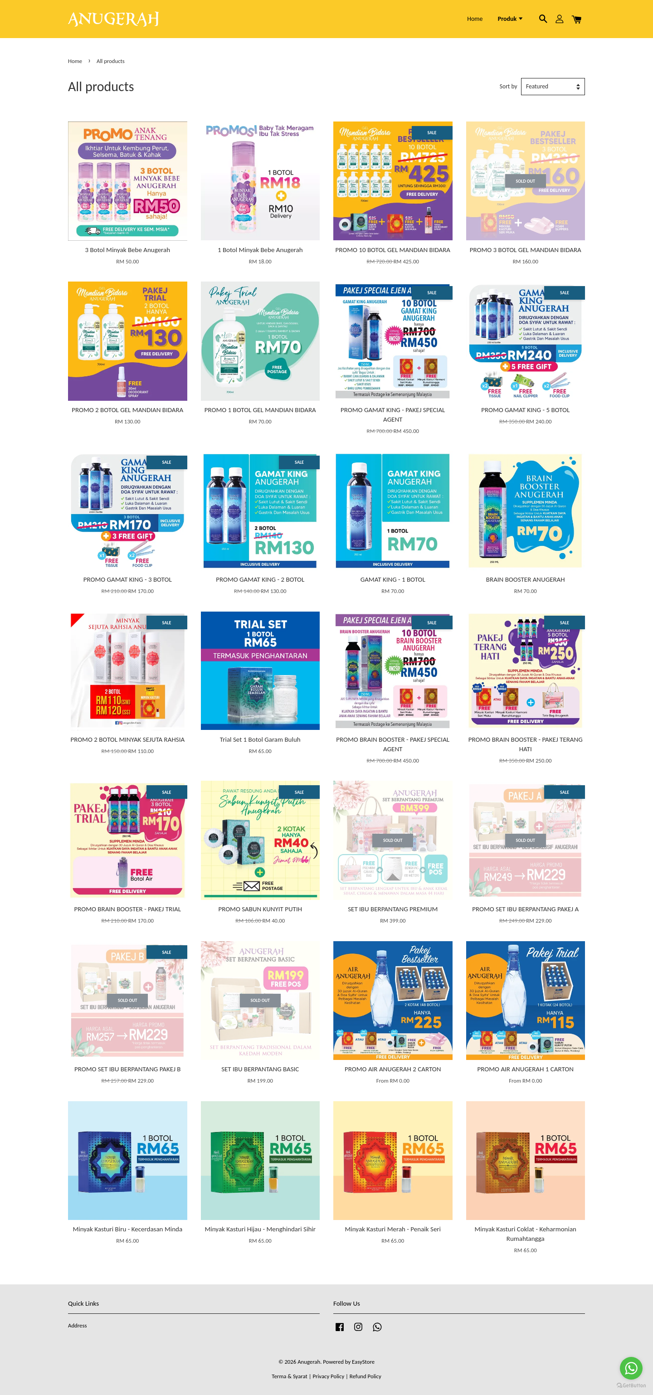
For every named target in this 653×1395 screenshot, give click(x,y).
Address (77, 1325)
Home (474, 19)
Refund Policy (365, 1376)
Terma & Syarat (289, 1376)
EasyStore (363, 1361)
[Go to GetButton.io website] (631, 1386)
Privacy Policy (328, 1376)
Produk (511, 19)
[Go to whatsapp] (631, 1368)
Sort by (508, 86)
